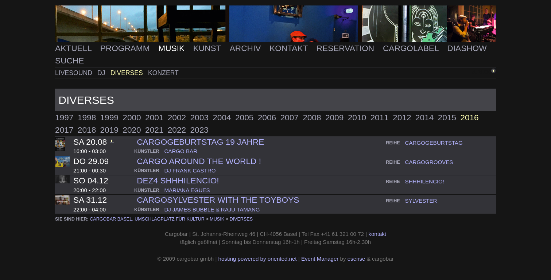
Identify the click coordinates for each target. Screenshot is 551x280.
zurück (481, 72)
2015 (447, 117)
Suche (69, 60)
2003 (199, 117)
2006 (267, 117)
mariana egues (187, 190)
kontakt (377, 234)
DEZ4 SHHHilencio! (178, 180)
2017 (64, 130)
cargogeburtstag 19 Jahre (200, 142)
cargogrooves (429, 162)
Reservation (347, 48)
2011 (379, 117)
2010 (357, 117)
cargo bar (180, 151)
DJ (102, 73)
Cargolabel (412, 48)
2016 (469, 117)
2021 (154, 130)
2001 (154, 117)
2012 (402, 117)
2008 (312, 117)
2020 (132, 130)
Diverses (127, 73)
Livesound (74, 73)
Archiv (246, 48)
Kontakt (289, 48)
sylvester (421, 201)
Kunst (208, 48)
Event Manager (319, 259)
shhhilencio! (424, 181)
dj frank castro (190, 170)
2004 (222, 117)
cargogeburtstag (434, 143)
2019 (109, 130)
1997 (64, 117)
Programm (126, 48)
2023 (199, 130)
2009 (334, 117)
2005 (244, 117)
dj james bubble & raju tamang (212, 209)
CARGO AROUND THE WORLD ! (199, 161)
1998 (87, 117)
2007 (289, 117)
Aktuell (74, 48)
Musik (172, 48)
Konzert (163, 73)
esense (356, 259)
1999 (109, 117)
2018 (87, 130)
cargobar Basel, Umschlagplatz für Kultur (147, 219)
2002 (177, 117)
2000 (132, 117)
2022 (177, 130)
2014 (424, 117)
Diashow (466, 48)
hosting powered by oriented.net (257, 259)
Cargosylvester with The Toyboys (218, 200)
